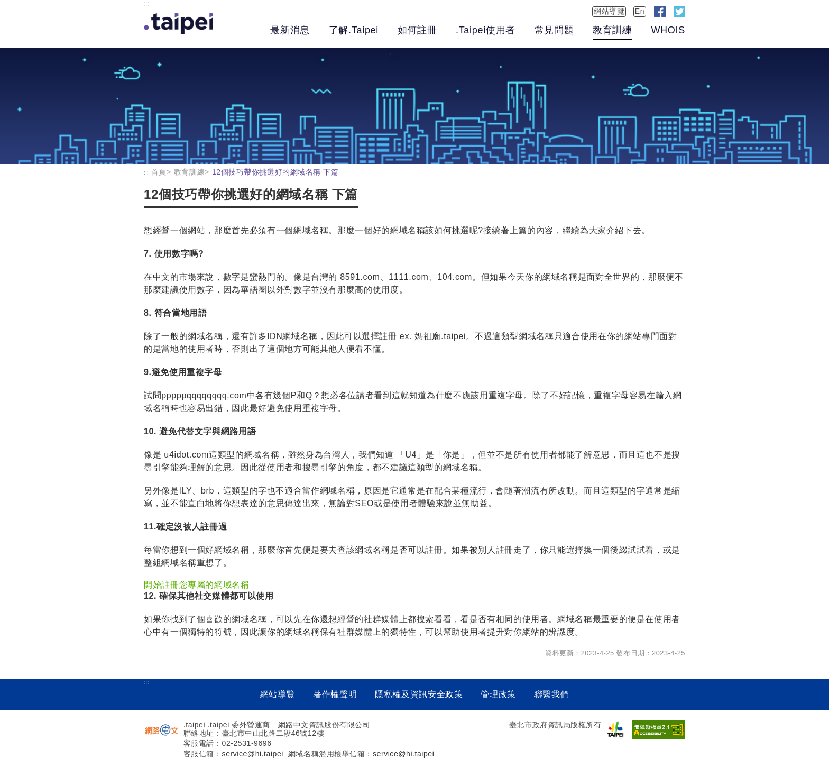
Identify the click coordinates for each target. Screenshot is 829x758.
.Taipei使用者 (485, 30)
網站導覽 (609, 11)
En (639, 11)
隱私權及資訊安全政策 (419, 694)
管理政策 (498, 694)
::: (146, 3)
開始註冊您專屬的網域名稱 (197, 584)
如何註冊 (417, 30)
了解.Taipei (354, 30)
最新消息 (290, 30)
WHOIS (668, 30)
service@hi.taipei (252, 754)
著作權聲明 (335, 694)
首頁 (159, 172)
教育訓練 (612, 30)
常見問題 (554, 30)
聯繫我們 (551, 694)
